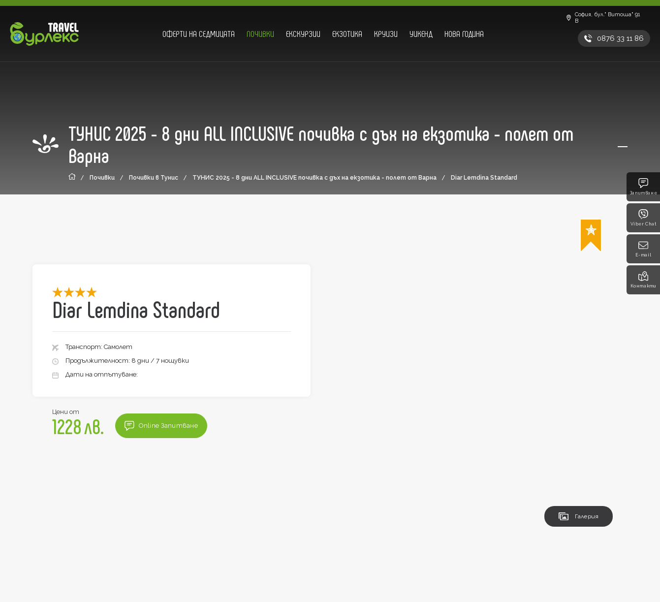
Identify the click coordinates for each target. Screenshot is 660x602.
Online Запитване (161, 426)
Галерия (579, 516)
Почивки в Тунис (153, 177)
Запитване (643, 186)
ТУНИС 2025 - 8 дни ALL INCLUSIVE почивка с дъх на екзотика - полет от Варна (314, 177)
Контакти (643, 279)
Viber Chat (643, 217)
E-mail (643, 248)
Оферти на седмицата (198, 33)
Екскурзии (303, 33)
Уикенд (421, 33)
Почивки (260, 33)
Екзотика (347, 33)
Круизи (386, 33)
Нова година (464, 33)
